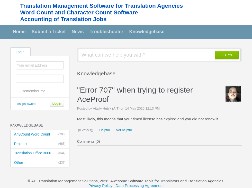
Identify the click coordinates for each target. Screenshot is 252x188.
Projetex (40, 144)
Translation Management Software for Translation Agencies (101, 6)
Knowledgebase (147, 31)
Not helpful (123, 130)
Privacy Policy (100, 185)
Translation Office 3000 (40, 153)
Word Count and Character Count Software (79, 12)
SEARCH (226, 55)
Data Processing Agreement (139, 185)
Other (40, 162)
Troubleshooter (106, 31)
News (78, 31)
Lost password (25, 104)
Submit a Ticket (49, 31)
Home (19, 31)
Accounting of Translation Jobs (63, 19)
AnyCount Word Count (40, 134)
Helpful (104, 130)
